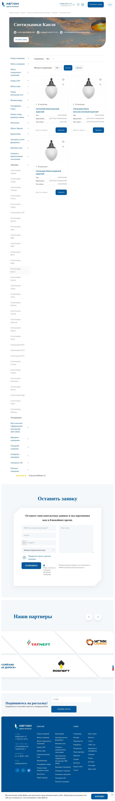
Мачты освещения (17, 64)
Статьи (90, 741)
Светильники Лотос (16, 295)
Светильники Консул (16, 278)
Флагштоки (15, 123)
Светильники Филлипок (16, 379)
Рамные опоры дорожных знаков (17, 115)
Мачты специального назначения (16, 72)
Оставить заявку (21, 39)
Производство (78, 741)
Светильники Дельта (16, 219)
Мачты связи (15, 86)
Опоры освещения (18, 58)
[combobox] (24, 542)
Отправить (31, 565)
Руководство (77, 748)
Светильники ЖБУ (16, 236)
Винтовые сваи (16, 148)
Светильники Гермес (16, 205)
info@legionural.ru (66, 5)
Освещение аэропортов (15, 455)
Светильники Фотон (16, 388)
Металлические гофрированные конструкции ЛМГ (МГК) (17, 427)
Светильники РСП (18, 350)
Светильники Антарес (16, 188)
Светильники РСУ (17, 356)
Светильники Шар (18, 395)
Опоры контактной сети (17, 93)
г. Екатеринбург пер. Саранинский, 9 (22, 748)
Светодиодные (16, 418)
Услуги (75, 770)
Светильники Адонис (16, 171)
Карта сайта (92, 769)
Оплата (90, 758)
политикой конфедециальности (74, 567)
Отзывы (76, 759)
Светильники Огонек (16, 312)
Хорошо (99, 796)
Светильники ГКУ (17, 212)
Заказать (61, 130)
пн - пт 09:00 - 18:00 (21, 756)
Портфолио (77, 745)
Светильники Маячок (16, 304)
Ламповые (14, 165)
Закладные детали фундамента (17, 141)
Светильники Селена (16, 362)
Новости (91, 738)
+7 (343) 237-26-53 (21, 739)
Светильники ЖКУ (16, 244)
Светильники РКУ (17, 345)
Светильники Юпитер (16, 410)
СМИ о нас (91, 745)
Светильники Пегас (16, 337)
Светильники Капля (16, 270)
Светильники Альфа (16, 180)
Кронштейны (16, 134)
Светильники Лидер (16, 287)
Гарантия (91, 755)
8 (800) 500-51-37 (66, 4)
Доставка (91, 762)
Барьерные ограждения (15, 438)
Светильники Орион (16, 329)
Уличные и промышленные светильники (17, 156)
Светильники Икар (16, 261)
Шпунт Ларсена (17, 128)
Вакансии (76, 756)
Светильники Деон (16, 228)
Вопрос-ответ (78, 767)
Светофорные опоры (16, 107)
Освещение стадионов (15, 447)
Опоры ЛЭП (15, 81)
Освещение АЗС (17, 463)
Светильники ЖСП (16, 253)
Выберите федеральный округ (34, 550)
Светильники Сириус (16, 371)
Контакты (76, 763)
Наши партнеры (78, 752)
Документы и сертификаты (92, 750)
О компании (77, 734)
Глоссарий (91, 766)
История (76, 738)
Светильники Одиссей (16, 320)
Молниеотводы (16, 100)
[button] (89, 617)
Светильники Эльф (16, 402)
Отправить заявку (95, 4)
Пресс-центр (92, 734)
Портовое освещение (15, 469)
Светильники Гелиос (16, 197)
